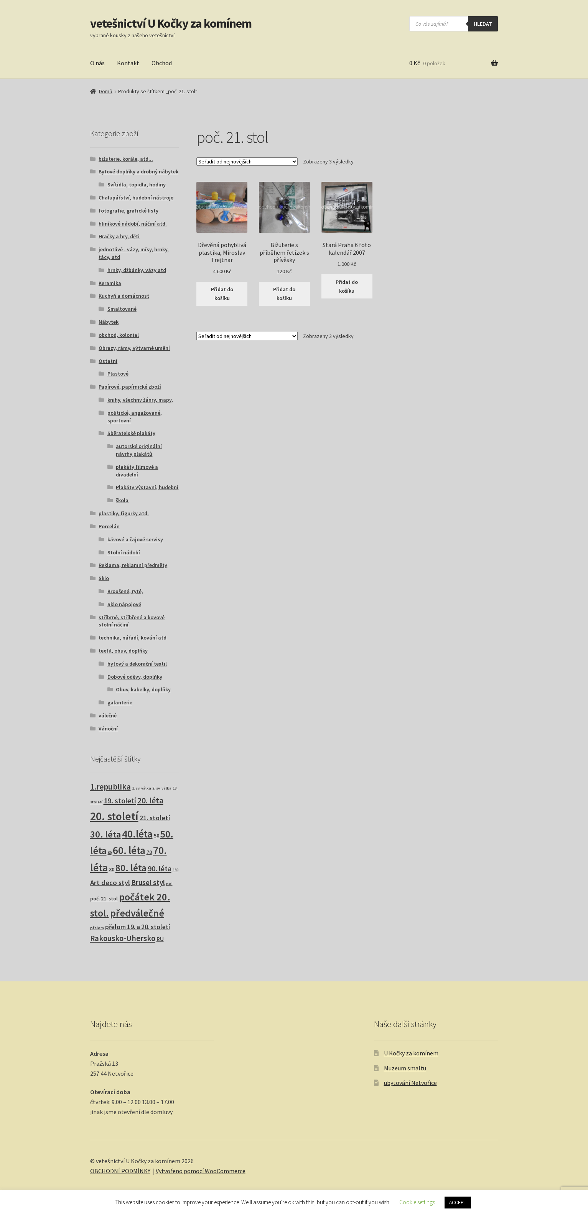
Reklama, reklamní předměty (133, 565)
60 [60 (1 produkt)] (110, 852)
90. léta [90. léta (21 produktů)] (159, 868)
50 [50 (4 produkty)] (156, 835)
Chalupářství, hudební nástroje (136, 197)
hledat (483, 23)
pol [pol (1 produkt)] (169, 883)
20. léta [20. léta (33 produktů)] (150, 800)
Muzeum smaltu (405, 1068)
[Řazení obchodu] (247, 161)
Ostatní (108, 361)
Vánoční (108, 728)
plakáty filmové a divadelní (137, 470)
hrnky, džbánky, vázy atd (136, 270)
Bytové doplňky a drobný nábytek (138, 171)
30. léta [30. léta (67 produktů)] (105, 834)
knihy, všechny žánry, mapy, (140, 399)
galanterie (119, 702)
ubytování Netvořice (410, 1082)
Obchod (162, 63)
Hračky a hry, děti (119, 236)
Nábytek (109, 321)
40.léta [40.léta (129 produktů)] (137, 833)
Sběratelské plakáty (131, 433)
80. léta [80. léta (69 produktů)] (131, 868)
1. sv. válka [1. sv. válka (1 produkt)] (141, 788)
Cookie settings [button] (417, 1202)
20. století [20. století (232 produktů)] (114, 816)
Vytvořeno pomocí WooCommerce (200, 1171)
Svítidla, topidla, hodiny (136, 184)
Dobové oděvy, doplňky (134, 676)
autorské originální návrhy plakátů (139, 450)
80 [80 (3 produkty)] (111, 869)
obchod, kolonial (119, 334)
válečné (108, 715)
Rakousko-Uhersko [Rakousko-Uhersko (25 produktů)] (122, 938)
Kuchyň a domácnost (124, 295)
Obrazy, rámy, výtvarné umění (134, 348)
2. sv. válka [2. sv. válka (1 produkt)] (161, 788)
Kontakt (128, 63)
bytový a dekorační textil (137, 663)
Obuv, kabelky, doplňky (143, 689)
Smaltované (122, 308)
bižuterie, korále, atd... (126, 158)
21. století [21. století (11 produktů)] (155, 818)
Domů (105, 91)
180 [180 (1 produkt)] (175, 869)
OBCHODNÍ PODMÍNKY (120, 1171)
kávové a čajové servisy (135, 539)
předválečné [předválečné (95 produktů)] (137, 913)
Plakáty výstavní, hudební (147, 487)
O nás (97, 63)
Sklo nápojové (124, 604)
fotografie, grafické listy (128, 210)
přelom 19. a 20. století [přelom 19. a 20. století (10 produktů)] (137, 927)
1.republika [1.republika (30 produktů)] (110, 786)
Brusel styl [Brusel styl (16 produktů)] (148, 882)
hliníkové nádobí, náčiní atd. (133, 223)
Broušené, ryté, (125, 591)
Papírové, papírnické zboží (130, 386)
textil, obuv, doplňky (123, 650)
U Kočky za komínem (411, 1053)
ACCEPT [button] (457, 1202)
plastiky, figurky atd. (124, 513)
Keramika (110, 283)
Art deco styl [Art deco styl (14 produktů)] (110, 882)
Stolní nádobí (123, 552)
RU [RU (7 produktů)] (160, 939)
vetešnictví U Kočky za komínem (171, 23)
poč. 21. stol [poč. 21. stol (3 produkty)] (104, 898)
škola (122, 500)
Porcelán (109, 526)
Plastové (117, 373)
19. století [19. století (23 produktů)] (120, 801)
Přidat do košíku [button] (222, 294)
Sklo (104, 578)
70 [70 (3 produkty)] (149, 852)
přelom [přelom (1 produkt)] (97, 927)
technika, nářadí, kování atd (132, 637)
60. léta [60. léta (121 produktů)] (129, 850)
